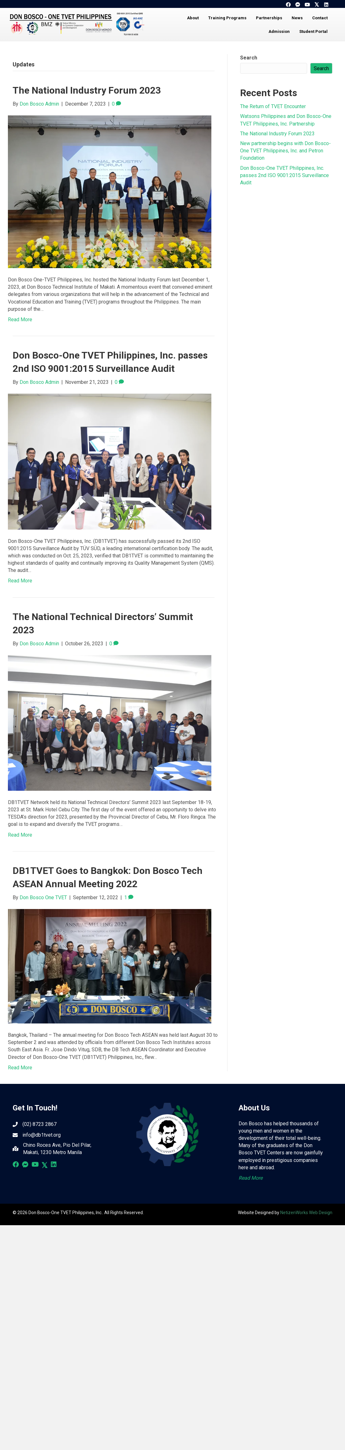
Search (248, 58)
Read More (20, 319)
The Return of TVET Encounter (273, 106)
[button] (288, 5)
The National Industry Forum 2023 (87, 90)
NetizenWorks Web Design (306, 1212)
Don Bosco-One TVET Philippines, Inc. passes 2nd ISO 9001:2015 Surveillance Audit (284, 175)
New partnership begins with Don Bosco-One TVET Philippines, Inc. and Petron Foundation (285, 150)
